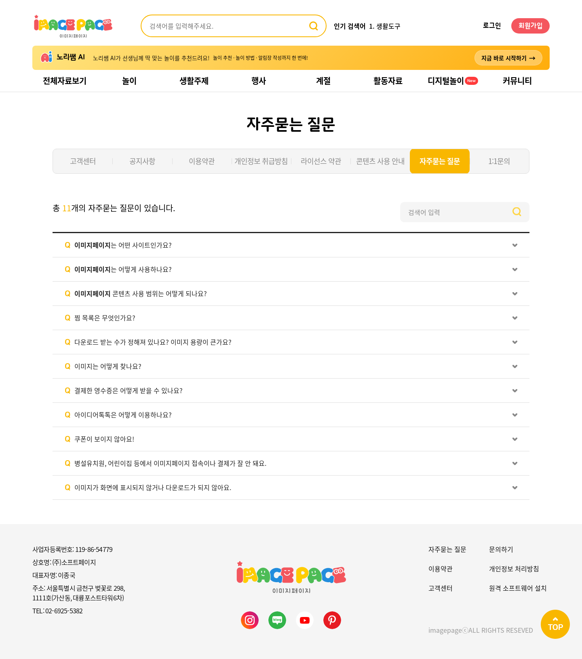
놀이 (129, 80)
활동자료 (388, 80)
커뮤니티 (517, 80)
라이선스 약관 (321, 161)
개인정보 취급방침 (261, 161)
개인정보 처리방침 (514, 568)
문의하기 (501, 549)
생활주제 (194, 80)
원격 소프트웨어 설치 (518, 588)
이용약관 (202, 161)
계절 (323, 80)
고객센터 (83, 161)
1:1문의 (499, 161)
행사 (258, 80)
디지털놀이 (453, 80)
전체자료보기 (64, 80)
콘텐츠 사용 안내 (380, 161)
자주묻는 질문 (440, 161)
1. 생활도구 (385, 26)
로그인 (492, 25)
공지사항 (142, 161)
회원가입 (531, 25)
